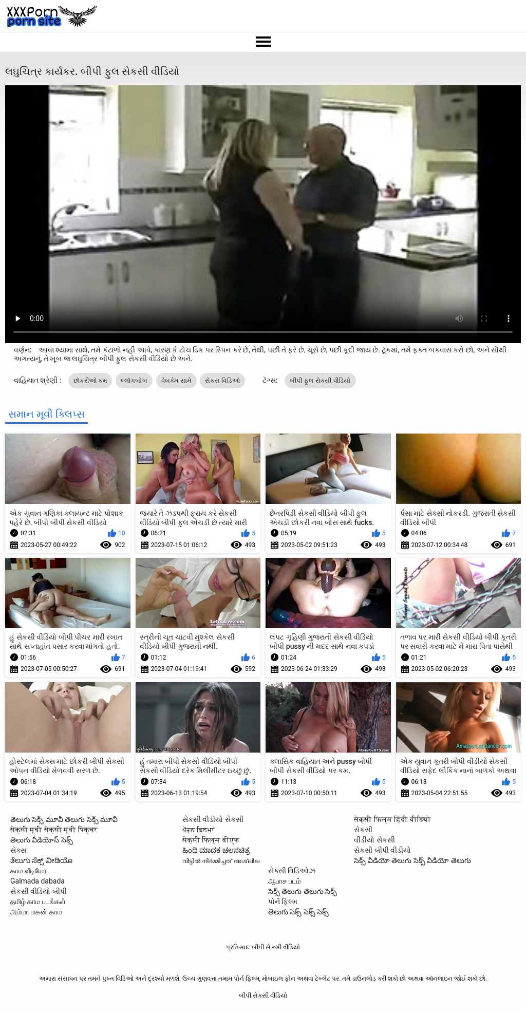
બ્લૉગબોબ (134, 380)
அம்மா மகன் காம (36, 912)
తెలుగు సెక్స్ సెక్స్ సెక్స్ (298, 912)
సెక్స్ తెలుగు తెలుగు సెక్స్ (302, 891)
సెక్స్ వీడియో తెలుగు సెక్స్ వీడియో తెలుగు (412, 860)
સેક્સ (18, 850)
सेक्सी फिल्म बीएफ (210, 840)
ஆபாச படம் (284, 881)
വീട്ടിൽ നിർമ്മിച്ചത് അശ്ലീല (220, 860)
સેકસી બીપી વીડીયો (382, 850)
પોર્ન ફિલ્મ (282, 901)
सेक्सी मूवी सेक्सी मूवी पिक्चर (54, 830)
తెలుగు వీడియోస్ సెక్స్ (41, 840)
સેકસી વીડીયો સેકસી (212, 819)
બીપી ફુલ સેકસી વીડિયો (320, 380)
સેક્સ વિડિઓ (222, 380)
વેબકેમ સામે (176, 380)
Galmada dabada (37, 881)
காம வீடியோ (28, 871)
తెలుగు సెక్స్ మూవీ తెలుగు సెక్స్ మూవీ (64, 819)
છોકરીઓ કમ (90, 380)
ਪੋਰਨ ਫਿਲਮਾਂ (198, 830)
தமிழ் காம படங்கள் (38, 901)
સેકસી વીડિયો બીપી (38, 891)
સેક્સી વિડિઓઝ (291, 871)
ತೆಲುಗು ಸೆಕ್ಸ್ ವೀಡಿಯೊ (41, 860)
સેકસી (363, 830)
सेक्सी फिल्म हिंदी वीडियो (392, 819)
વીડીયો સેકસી (374, 840)
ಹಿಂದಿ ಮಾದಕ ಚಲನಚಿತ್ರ (216, 850)
